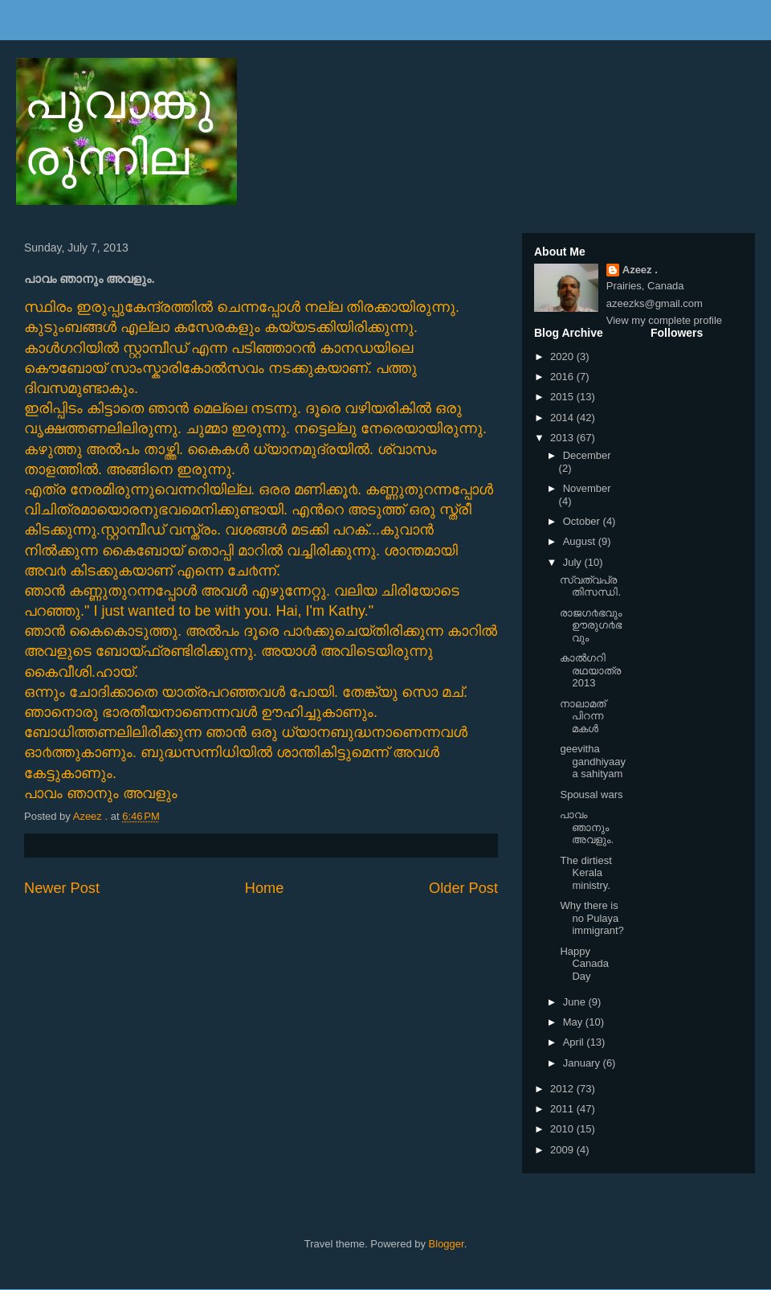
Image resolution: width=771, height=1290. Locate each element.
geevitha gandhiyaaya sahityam (593, 761)
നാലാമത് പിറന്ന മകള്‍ (583, 716)
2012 (563, 1089)
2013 (563, 438)
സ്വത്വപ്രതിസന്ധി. (590, 586)
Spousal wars (591, 794)
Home (264, 888)
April (575, 1042)
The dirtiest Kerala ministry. (585, 872)
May (574, 1022)
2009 (563, 1150)
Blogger (446, 1244)
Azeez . (640, 270)
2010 (563, 1129)
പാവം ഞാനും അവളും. (587, 827)
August (580, 541)
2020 (563, 356)
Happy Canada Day (584, 963)
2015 (563, 397)
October (583, 521)
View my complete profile (664, 320)
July (574, 562)
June (576, 1002)
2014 (563, 418)
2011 (563, 1109)
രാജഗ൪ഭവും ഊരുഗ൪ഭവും (591, 625)
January (583, 1063)
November (587, 488)
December (587, 455)
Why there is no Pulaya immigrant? (591, 917)
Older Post (463, 888)
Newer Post (62, 888)
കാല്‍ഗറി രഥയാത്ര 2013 (590, 670)
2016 (563, 377)
